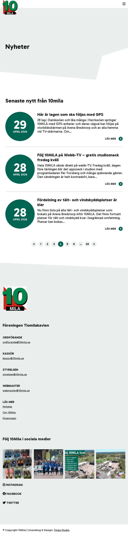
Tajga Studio (62, 530)
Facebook (14, 494)
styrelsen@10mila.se (15, 374)
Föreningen (9, 418)
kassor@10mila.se (13, 358)
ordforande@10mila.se (16, 342)
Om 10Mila (9, 412)
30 (87, 244)
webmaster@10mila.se (16, 390)
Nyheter (7, 406)
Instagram (14, 485)
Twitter (12, 503)
